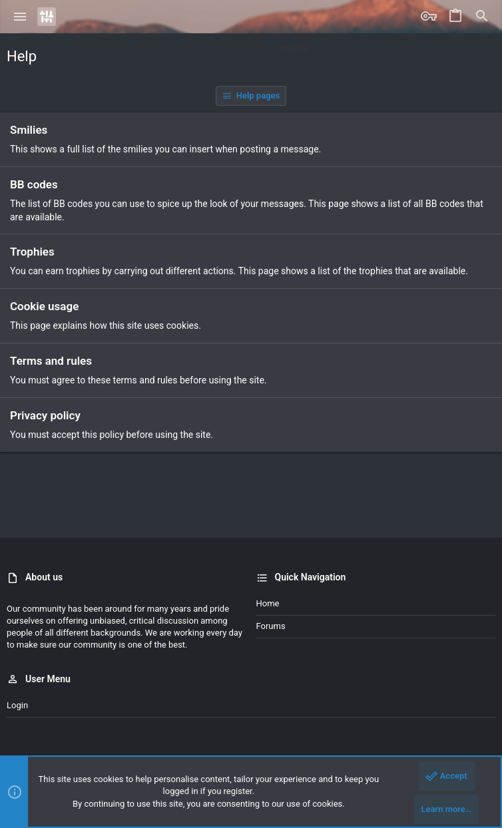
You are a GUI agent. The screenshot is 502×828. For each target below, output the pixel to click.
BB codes (34, 184)
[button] (20, 17)
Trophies (32, 251)
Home (268, 603)
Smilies (28, 129)
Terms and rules (51, 360)
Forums (271, 626)
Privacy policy (45, 415)
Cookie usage (44, 306)
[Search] (482, 17)
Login (17, 705)
